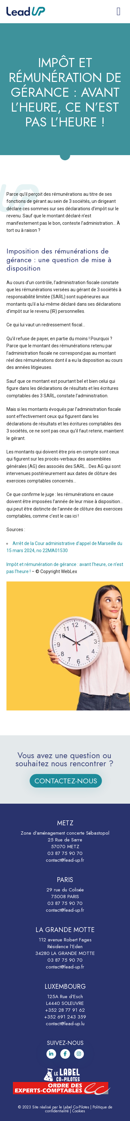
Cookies (78, 1111)
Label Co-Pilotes (76, 1107)
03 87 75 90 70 (65, 853)
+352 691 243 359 (65, 1016)
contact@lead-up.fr (65, 860)
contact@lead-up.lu (65, 1023)
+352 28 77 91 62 (65, 1010)
